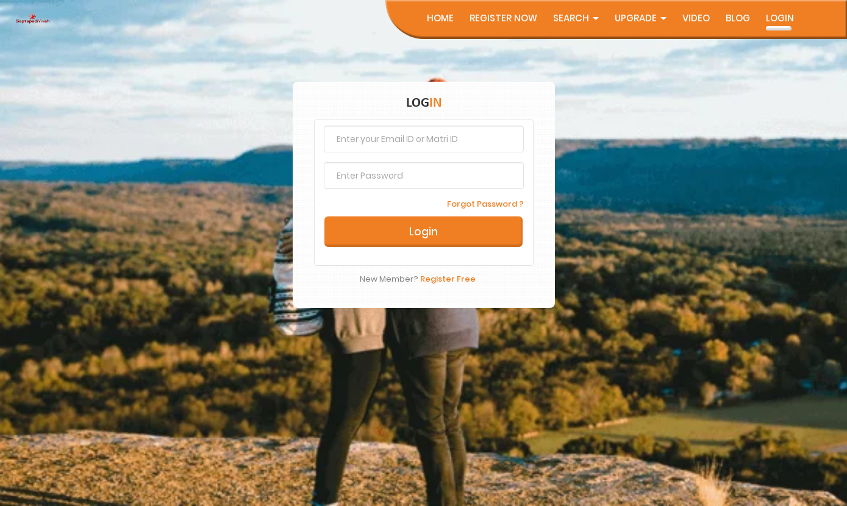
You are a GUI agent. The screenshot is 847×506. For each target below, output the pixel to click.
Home (440, 18)
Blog (738, 18)
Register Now (503, 18)
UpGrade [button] (641, 18)
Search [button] (576, 18)
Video (696, 18)
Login (780, 18)
